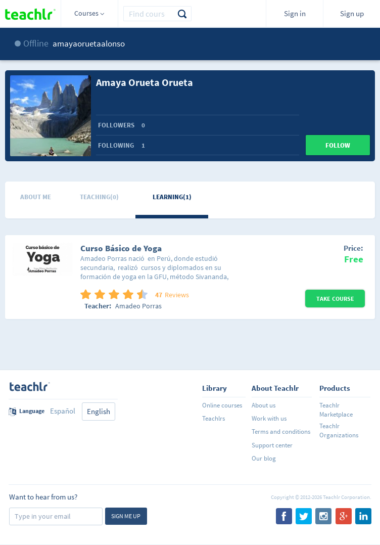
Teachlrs (213, 418)
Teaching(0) (99, 197)
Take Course (335, 298)
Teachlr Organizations (338, 430)
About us (263, 405)
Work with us (269, 418)
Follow (337, 145)
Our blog (264, 458)
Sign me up (125, 516)
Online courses (222, 405)
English (98, 411)
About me (35, 197)
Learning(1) (172, 197)
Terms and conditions (281, 431)
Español (62, 411)
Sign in (295, 13)
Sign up (352, 13)
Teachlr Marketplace (336, 410)
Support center (272, 445)
